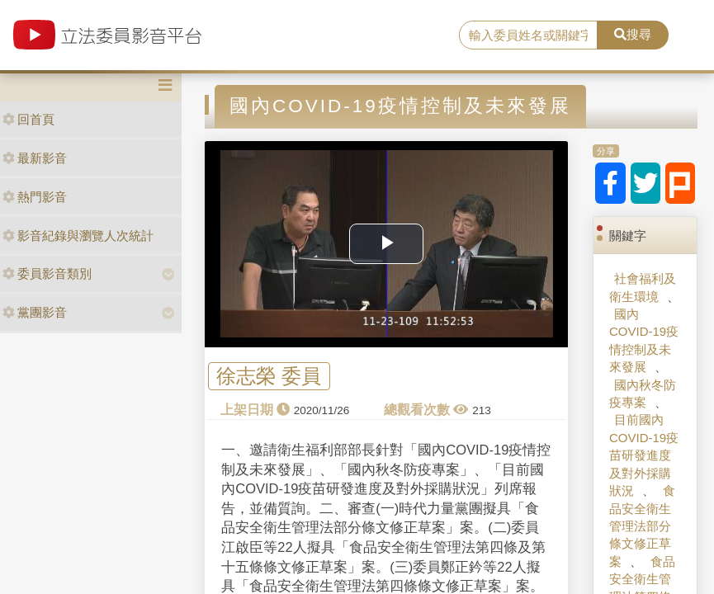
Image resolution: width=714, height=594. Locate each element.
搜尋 (632, 34)
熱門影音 (34, 197)
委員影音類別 (47, 273)
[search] (528, 35)
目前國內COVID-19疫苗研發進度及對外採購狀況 (644, 454)
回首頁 (28, 119)
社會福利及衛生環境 (642, 287)
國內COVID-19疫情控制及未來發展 (644, 340)
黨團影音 (34, 312)
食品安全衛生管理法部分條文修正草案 (642, 525)
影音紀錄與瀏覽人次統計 (78, 236)
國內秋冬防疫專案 (642, 393)
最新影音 (34, 158)
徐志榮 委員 (268, 376)
